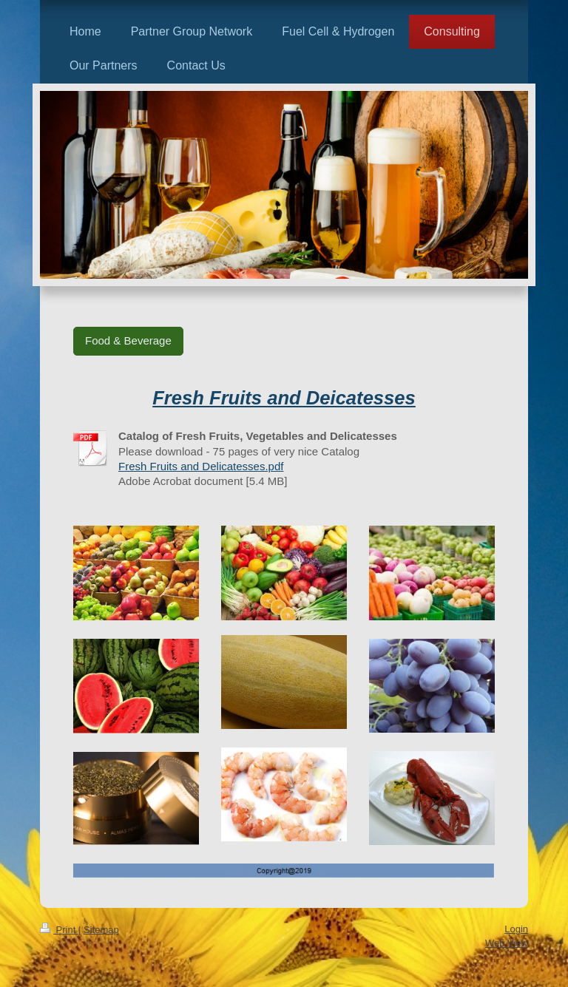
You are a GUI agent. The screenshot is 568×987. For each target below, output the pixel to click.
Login (516, 929)
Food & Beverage (128, 340)
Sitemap (101, 929)
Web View (506, 943)
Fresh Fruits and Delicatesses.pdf (200, 466)
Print (59, 929)
